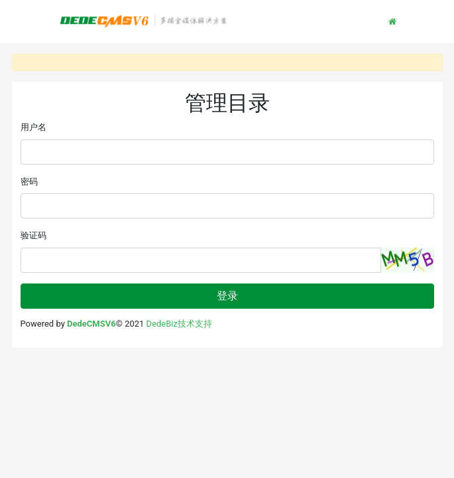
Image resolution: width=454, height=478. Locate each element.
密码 (29, 182)
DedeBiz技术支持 (179, 324)
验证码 (33, 235)
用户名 (33, 127)
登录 (227, 295)
